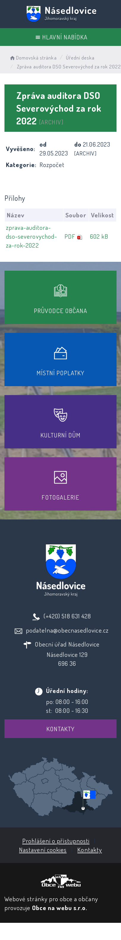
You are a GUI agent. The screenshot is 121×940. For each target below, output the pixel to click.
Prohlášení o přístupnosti (55, 841)
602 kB (99, 236)
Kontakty (60, 729)
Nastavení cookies (43, 850)
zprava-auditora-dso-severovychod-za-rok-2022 (31, 236)
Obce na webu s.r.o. (59, 908)
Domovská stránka (33, 57)
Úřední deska (80, 57)
